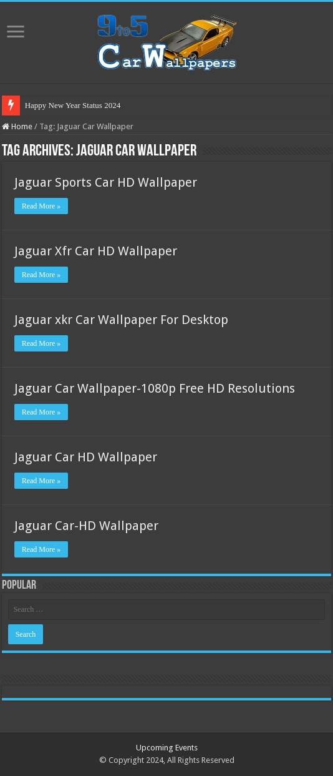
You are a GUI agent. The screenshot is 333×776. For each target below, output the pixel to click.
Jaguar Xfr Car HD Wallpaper (95, 250)
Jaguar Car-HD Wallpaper (86, 525)
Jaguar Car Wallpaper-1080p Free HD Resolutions (154, 388)
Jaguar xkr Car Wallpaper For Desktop (121, 319)
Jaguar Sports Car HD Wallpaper (105, 182)
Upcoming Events (167, 747)
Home (17, 126)
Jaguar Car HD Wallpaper (85, 456)
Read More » (41, 206)
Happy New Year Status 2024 (72, 105)
